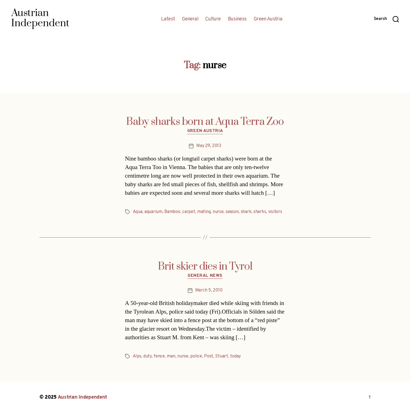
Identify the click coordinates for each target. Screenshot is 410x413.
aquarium (153, 212)
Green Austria (268, 19)
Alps (137, 356)
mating (203, 212)
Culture (213, 19)
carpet (188, 212)
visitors (275, 212)
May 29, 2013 (208, 146)
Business (237, 19)
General (190, 19)
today (235, 356)
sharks (259, 212)
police (196, 356)
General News (205, 275)
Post (208, 356)
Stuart (221, 356)
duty (147, 356)
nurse (218, 212)
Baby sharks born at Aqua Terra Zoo (205, 121)
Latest (168, 19)
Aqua (137, 212)
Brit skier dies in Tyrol (205, 266)
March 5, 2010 (209, 290)
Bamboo (172, 212)
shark (246, 212)
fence (159, 356)
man (171, 356)
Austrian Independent (82, 397)
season (232, 212)
